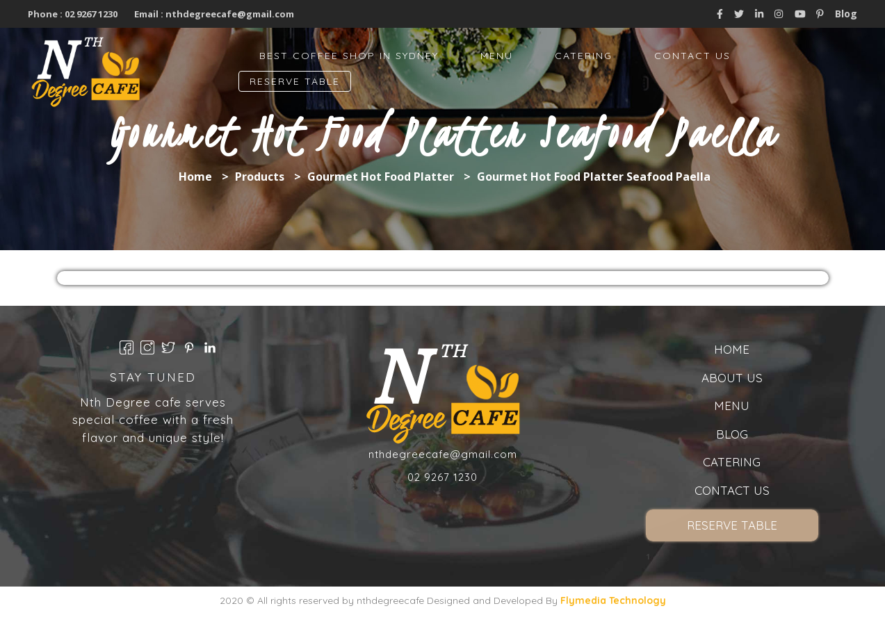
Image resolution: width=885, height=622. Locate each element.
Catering (583, 55)
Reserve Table (295, 81)
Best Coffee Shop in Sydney (349, 55)
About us (732, 377)
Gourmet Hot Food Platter (380, 176)
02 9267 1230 (90, 14)
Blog (846, 13)
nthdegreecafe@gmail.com (229, 14)
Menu (496, 55)
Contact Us (692, 55)
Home (195, 176)
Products (259, 176)
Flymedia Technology (613, 600)
